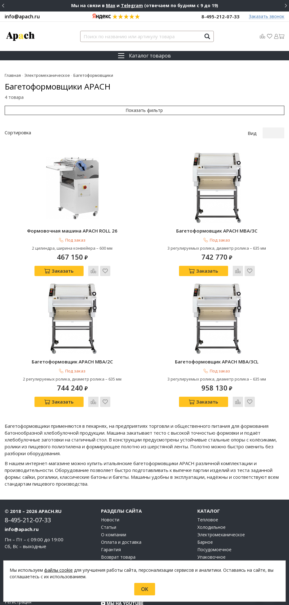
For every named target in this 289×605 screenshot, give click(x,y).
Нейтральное (211, 535)
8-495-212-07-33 (220, 16)
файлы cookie (58, 570)
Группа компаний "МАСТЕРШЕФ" (141, 556)
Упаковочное (211, 528)
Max (110, 5)
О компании (113, 505)
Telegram (132, 5)
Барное (205, 513)
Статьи (108, 498)
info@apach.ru (22, 16)
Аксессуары (209, 543)
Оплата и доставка (121, 513)
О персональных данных (126, 543)
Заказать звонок (266, 16)
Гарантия (111, 520)
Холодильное (211, 498)
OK (144, 589)
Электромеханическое (221, 505)
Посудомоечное (214, 520)
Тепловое (207, 490)
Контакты (111, 535)
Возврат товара (118, 528)
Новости (110, 490)
